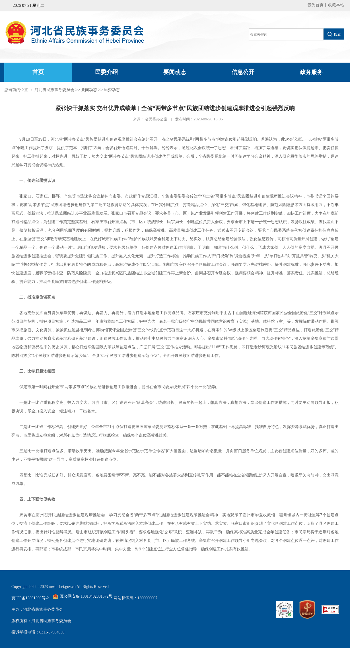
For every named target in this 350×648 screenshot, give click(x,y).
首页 (38, 72)
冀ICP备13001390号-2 (30, 598)
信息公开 (243, 72)
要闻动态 (174, 72)
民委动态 (112, 89)
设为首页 (316, 5)
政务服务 (311, 72)
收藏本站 (336, 5)
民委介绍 (106, 72)
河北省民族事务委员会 (54, 89)
